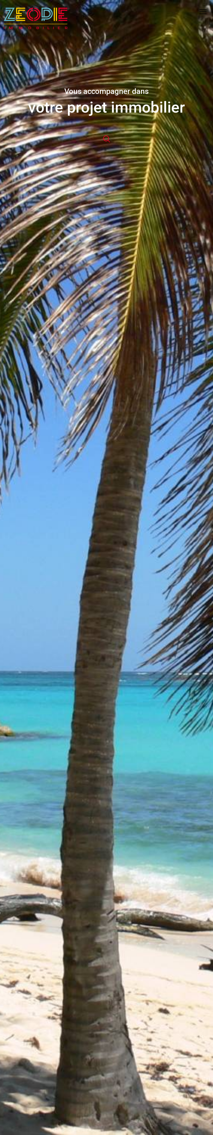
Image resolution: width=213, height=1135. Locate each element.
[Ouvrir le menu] (205, 12)
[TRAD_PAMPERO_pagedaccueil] (36, 28)
